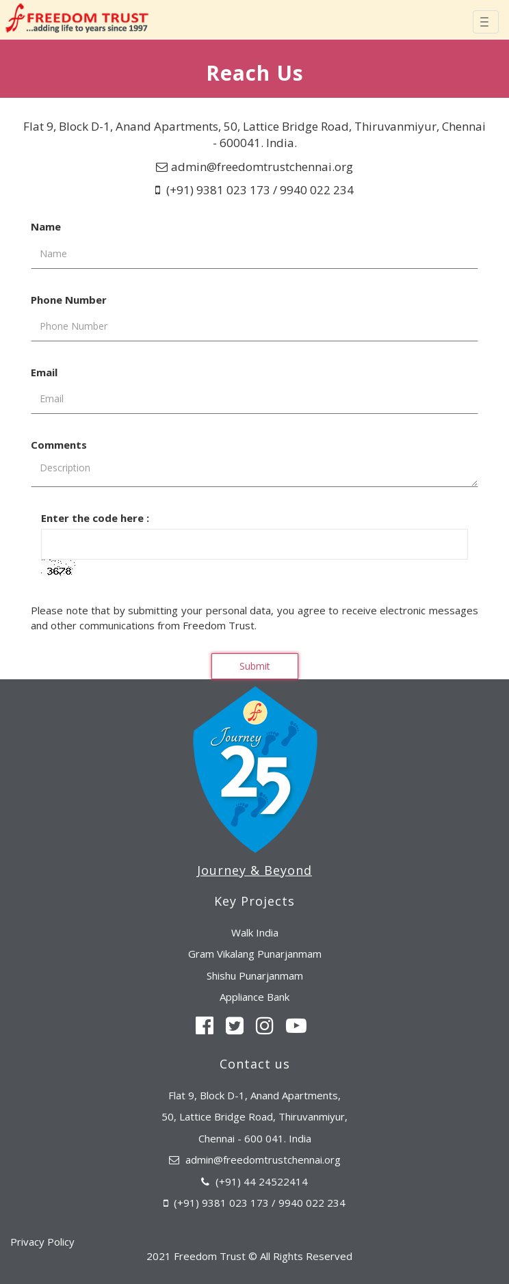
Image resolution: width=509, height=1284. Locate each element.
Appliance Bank (254, 997)
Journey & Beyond (254, 870)
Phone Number (69, 299)
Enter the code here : (95, 518)
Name (46, 226)
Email (44, 372)
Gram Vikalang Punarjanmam (255, 953)
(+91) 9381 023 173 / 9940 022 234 (259, 190)
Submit (254, 665)
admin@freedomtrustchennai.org (262, 166)
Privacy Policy (42, 1241)
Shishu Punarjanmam (255, 975)
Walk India (254, 932)
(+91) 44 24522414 (262, 1181)
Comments (59, 444)
